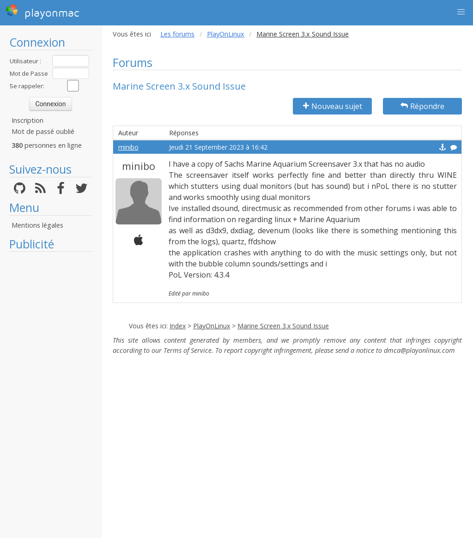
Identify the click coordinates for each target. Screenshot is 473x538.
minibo (128, 147)
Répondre (422, 106)
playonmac (42, 11)
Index (178, 325)
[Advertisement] (50, 394)
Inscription (27, 120)
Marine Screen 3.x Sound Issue (283, 325)
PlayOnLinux (225, 34)
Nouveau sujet (332, 106)
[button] (461, 12)
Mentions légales (37, 225)
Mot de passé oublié (43, 131)
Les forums (177, 34)
